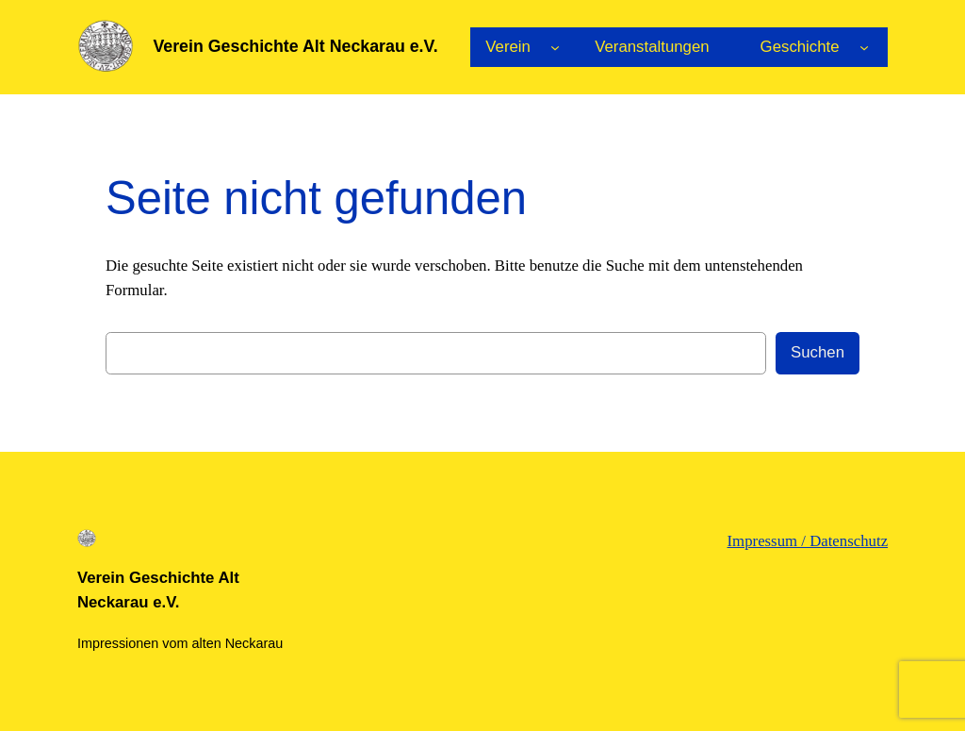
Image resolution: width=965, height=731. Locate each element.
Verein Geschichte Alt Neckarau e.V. (295, 46)
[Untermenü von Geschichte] (864, 47)
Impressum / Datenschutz (808, 541)
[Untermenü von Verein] (555, 47)
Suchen (817, 352)
